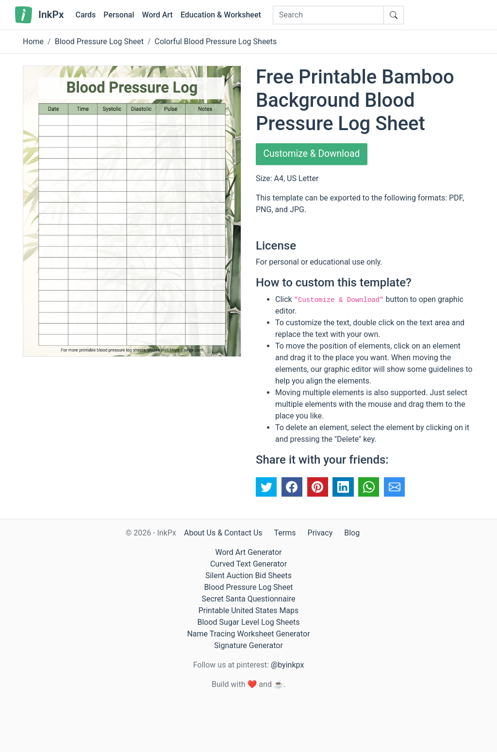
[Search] (328, 15)
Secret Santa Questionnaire (248, 598)
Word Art (157, 14)
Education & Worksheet (221, 14)
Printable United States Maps (249, 610)
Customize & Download (314, 154)
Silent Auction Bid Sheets (248, 575)
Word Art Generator (248, 552)
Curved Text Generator (248, 563)
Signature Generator (248, 645)
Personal (118, 14)
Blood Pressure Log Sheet (99, 41)
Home (33, 41)
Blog (352, 532)
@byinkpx (287, 664)
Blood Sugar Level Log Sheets (249, 622)
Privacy (320, 532)
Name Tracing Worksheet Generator (248, 633)
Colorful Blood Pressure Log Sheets (216, 41)
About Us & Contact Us (223, 532)
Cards (85, 14)
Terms (285, 532)
